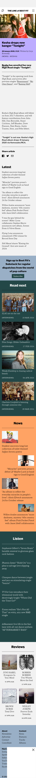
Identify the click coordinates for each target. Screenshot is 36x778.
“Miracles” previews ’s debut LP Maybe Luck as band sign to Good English (15, 185)
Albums (22, 743)
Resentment (22, 81)
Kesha (5, 65)
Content (22, 731)
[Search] (3, 10)
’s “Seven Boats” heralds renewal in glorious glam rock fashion (18, 551)
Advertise (6, 737)
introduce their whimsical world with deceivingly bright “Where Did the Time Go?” (17, 596)
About (4, 731)
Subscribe (18, 276)
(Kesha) (13, 56)
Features (23, 737)
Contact (5, 740)
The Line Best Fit (18, 11)
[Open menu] (33, 11)
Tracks (22, 740)
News (5, 56)
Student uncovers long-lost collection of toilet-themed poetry (14, 175)
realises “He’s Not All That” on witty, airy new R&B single (16, 612)
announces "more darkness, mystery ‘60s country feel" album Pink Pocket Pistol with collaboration (16, 209)
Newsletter (7, 734)
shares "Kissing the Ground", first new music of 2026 (15, 246)
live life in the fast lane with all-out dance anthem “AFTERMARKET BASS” (17, 627)
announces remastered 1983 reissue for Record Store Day (14, 236)
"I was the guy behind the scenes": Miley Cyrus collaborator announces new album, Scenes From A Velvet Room (15, 223)
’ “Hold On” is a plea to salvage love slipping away (16, 566)
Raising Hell (24, 84)
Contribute (7, 743)
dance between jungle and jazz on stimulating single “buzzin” (17, 580)
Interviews (7, 318)
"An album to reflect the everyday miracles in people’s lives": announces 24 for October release (16, 196)
